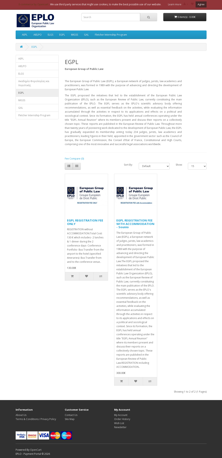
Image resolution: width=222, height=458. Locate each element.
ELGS (50, 34)
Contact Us (71, 415)
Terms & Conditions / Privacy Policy (36, 419)
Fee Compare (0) (74, 158)
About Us (21, 415)
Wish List (119, 423)
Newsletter (120, 427)
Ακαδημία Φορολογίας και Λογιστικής (33, 83)
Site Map (70, 419)
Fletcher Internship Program (111, 34)
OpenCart (35, 449)
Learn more (174, 4)
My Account (120, 415)
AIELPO (38, 34)
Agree (201, 4)
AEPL (24, 34)
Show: (179, 164)
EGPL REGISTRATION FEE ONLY (85, 222)
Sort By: (128, 164)
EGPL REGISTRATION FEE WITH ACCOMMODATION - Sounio (135, 223)
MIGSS (74, 34)
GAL (86, 34)
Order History (122, 419)
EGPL (62, 34)
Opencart (42, 4)
